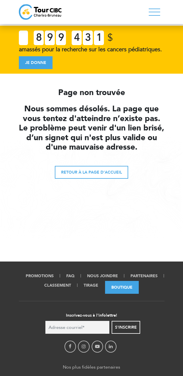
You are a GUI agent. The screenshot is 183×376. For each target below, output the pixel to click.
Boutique (121, 287)
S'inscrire (126, 327)
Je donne (35, 62)
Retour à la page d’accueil (91, 172)
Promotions (40, 276)
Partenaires (144, 276)
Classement (57, 285)
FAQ (70, 276)
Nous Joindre (102, 276)
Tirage (91, 285)
